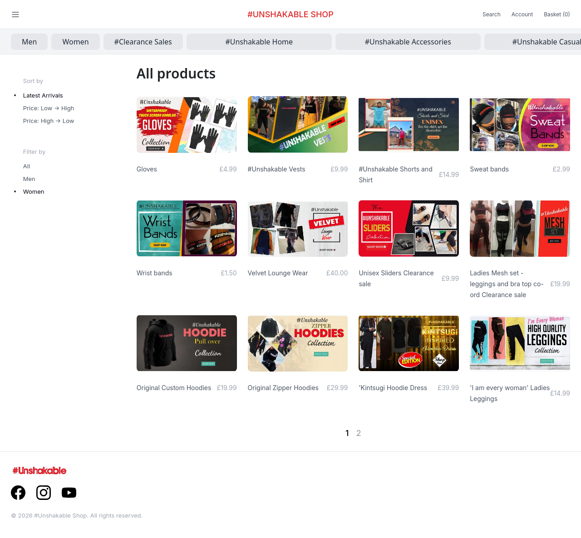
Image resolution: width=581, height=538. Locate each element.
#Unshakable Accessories (408, 42)
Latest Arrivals (43, 95)
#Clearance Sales (143, 42)
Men (29, 42)
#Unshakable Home (259, 42)
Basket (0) (557, 14)
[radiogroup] (80, 108)
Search (492, 14)
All (26, 166)
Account (522, 14)
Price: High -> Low (48, 120)
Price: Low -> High (48, 108)
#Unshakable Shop (290, 14)
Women (75, 42)
